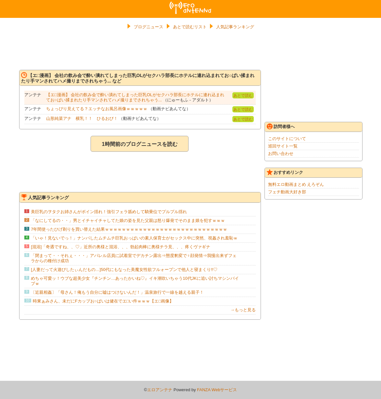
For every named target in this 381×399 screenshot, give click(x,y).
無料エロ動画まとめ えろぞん (296, 184)
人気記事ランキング (235, 26)
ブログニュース (148, 26)
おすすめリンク (285, 172)
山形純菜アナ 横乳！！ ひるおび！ (82, 118)
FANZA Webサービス (217, 389)
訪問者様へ (281, 126)
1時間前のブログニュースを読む (140, 144)
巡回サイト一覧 (283, 146)
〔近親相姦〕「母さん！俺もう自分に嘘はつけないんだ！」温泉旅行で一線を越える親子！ (117, 292)
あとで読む (243, 95)
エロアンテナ (190, 4)
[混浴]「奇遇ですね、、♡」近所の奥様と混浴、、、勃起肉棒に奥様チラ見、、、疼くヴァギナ (120, 246)
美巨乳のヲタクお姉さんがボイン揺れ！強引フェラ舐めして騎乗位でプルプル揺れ (109, 211)
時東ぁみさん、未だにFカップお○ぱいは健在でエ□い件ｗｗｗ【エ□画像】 (103, 301)
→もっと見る (243, 309)
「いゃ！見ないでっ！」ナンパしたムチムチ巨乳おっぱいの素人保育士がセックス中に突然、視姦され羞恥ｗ (134, 238)
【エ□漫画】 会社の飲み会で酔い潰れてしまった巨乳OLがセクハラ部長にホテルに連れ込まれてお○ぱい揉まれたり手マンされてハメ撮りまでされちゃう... (135, 97)
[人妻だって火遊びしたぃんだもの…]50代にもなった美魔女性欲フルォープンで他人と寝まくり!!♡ (124, 269)
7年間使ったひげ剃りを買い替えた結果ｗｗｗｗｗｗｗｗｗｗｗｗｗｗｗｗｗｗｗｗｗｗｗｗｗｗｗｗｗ (129, 229)
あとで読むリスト (190, 26)
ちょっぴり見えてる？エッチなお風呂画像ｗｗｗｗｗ (96, 108)
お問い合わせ (280, 153)
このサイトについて (287, 138)
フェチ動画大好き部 (287, 191)
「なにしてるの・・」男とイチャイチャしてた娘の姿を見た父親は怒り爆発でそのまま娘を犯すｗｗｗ (128, 220)
